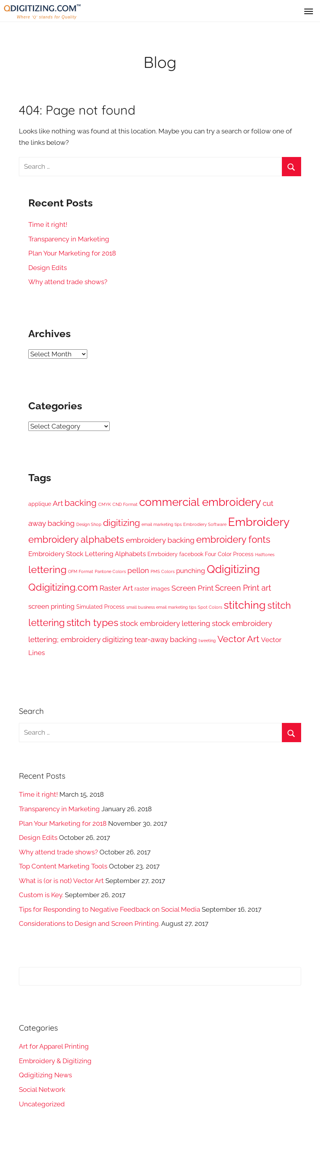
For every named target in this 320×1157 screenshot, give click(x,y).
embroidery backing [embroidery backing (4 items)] (160, 540)
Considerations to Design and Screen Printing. (89, 923)
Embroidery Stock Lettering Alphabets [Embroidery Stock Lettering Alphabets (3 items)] (87, 554)
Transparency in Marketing (68, 239)
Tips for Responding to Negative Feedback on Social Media (109, 909)
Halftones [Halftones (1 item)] (264, 554)
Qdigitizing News (45, 1075)
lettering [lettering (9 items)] (47, 569)
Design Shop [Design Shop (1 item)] (88, 524)
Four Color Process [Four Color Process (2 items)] (229, 554)
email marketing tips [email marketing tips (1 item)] (162, 524)
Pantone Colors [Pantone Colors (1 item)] (110, 571)
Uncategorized (42, 1104)
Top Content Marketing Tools (63, 866)
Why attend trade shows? (67, 282)
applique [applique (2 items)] (39, 504)
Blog (160, 62)
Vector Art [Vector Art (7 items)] (238, 639)
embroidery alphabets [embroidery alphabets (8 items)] (76, 539)
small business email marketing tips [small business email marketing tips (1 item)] (161, 607)
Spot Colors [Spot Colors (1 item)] (210, 607)
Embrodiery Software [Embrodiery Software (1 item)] (204, 524)
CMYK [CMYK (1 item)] (104, 504)
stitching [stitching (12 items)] (245, 605)
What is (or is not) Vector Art (61, 881)
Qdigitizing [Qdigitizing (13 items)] (233, 569)
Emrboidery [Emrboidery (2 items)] (162, 554)
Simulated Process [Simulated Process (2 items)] (100, 607)
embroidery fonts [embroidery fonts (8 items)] (233, 539)
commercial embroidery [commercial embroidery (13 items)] (200, 502)
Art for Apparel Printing (54, 1046)
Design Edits (47, 268)
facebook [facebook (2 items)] (191, 554)
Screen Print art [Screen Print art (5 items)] (243, 588)
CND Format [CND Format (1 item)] (125, 504)
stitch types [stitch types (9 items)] (92, 622)
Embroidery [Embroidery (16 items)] (259, 522)
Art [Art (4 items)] (58, 503)
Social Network (42, 1089)
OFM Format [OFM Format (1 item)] (80, 571)
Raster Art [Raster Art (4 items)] (116, 588)
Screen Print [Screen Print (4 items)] (192, 588)
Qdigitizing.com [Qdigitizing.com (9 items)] (63, 587)
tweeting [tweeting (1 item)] (207, 640)
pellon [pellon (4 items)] (138, 570)
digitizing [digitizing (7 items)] (121, 523)
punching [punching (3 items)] (190, 571)
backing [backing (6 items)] (80, 503)
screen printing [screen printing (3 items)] (51, 606)
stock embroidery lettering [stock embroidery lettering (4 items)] (165, 623)
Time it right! (47, 224)
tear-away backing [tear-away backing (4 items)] (165, 639)
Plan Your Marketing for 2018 (72, 253)
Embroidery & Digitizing (55, 1061)
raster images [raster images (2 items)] (152, 589)
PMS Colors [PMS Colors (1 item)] (163, 571)
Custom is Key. (41, 895)
